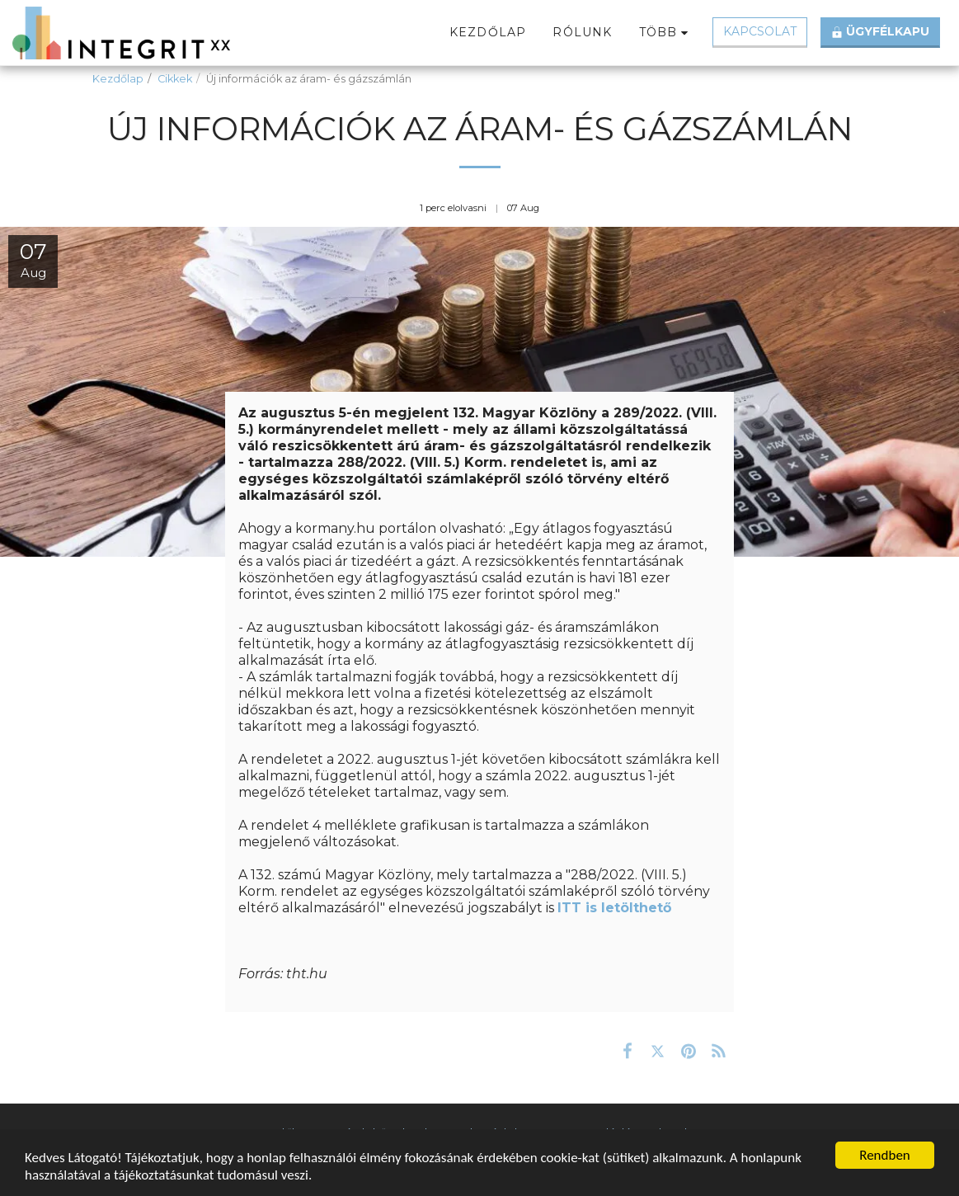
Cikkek (174, 79)
